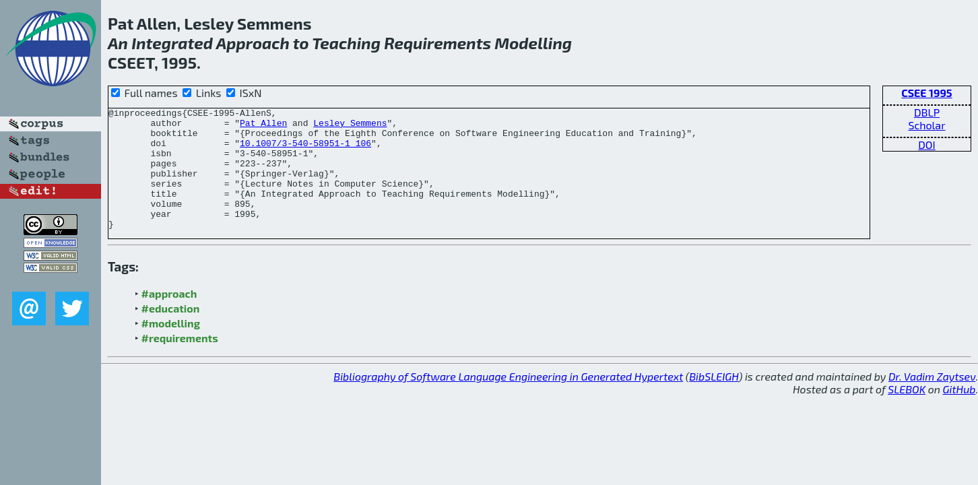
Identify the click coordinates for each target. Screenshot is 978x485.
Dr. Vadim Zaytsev (931, 400)
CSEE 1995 (926, 92)
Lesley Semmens (350, 127)
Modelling (533, 43)
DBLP (927, 112)
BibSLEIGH (713, 400)
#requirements (179, 362)
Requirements (437, 43)
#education (170, 332)
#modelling (170, 347)
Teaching (346, 43)
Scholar (926, 125)
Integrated (172, 43)
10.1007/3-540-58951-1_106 (305, 151)
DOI (927, 144)
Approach (253, 43)
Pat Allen (263, 127)
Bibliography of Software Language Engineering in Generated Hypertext (508, 400)
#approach (169, 317)
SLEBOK (906, 413)
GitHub (959, 413)
